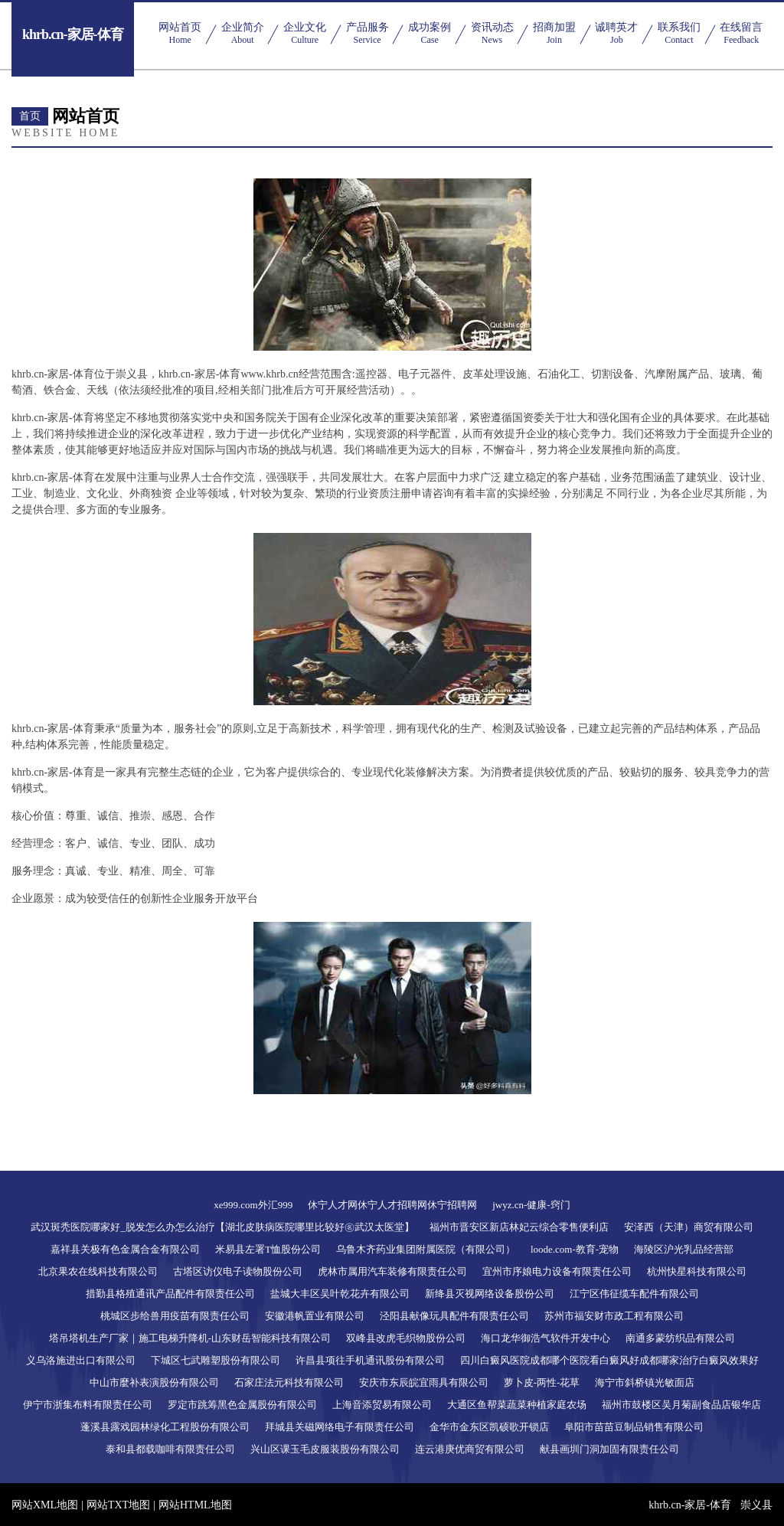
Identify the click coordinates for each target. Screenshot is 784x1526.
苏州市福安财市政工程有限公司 (614, 1316)
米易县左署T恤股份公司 (268, 1249)
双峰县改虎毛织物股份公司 (406, 1338)
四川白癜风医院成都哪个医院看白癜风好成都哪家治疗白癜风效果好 (609, 1360)
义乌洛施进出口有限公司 (81, 1360)
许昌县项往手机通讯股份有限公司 (370, 1360)
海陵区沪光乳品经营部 (683, 1249)
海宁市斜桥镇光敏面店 (644, 1382)
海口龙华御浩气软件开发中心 (545, 1338)
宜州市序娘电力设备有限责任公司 (557, 1271)
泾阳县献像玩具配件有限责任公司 (454, 1316)
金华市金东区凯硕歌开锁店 (489, 1427)
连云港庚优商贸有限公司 (469, 1449)
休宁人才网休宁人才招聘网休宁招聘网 (392, 1205)
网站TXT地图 (118, 1505)
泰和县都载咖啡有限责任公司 (170, 1449)
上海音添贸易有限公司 (382, 1405)
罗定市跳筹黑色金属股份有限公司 (242, 1405)
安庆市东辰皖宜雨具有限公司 (423, 1382)
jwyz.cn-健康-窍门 (531, 1205)
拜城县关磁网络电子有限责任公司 (339, 1427)
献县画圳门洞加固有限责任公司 (609, 1449)
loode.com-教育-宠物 (575, 1249)
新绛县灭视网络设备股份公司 (489, 1294)
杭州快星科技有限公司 (696, 1271)
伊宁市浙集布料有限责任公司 (87, 1405)
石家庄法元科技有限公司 (289, 1382)
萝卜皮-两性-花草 (542, 1382)
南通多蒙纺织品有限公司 (680, 1338)
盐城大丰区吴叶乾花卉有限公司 (340, 1294)
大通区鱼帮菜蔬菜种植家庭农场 (516, 1405)
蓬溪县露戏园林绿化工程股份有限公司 (165, 1427)
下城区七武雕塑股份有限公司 (215, 1360)
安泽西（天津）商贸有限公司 (688, 1227)
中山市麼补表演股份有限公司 (154, 1382)
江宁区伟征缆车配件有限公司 (634, 1294)
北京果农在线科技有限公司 (98, 1271)
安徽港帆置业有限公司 (314, 1316)
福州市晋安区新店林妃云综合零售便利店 (519, 1227)
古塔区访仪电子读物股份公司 (237, 1271)
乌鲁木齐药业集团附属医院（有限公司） (425, 1249)
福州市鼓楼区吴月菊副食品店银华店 (681, 1405)
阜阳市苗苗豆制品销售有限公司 (634, 1427)
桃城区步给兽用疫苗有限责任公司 (175, 1316)
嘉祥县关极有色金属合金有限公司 (125, 1249)
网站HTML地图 (195, 1505)
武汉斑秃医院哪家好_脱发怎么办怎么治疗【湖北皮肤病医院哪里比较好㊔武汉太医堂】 (222, 1227)
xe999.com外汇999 (253, 1205)
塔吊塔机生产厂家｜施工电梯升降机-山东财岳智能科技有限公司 (190, 1338)
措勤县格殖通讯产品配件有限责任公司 (170, 1294)
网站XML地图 (44, 1505)
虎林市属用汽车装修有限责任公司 (392, 1271)
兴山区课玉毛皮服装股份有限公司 (325, 1449)
